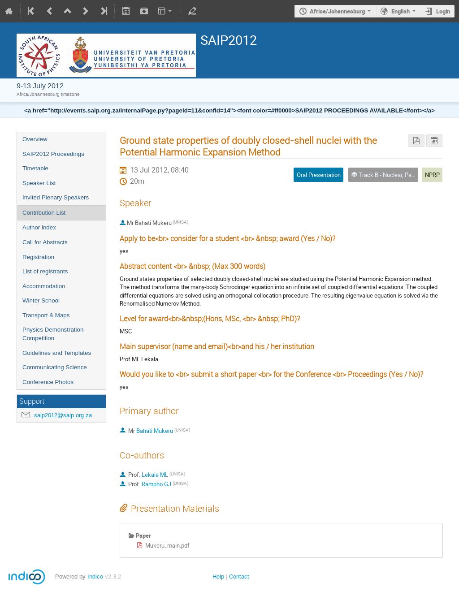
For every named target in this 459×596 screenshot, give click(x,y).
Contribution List (43, 212)
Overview (35, 139)
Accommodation (43, 286)
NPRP (432, 175)
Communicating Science (54, 367)
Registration (38, 257)
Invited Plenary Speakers (55, 197)
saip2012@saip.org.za (63, 415)
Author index (39, 227)
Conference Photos (48, 382)
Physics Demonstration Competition (52, 333)
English (400, 11)
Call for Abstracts (45, 242)
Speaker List (39, 183)
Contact (239, 576)
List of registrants (45, 271)
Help (218, 576)
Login (443, 11)
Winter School (41, 300)
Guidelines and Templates (56, 353)
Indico (95, 576)
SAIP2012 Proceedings (53, 154)
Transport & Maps (45, 315)
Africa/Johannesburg (337, 11)
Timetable (35, 168)
